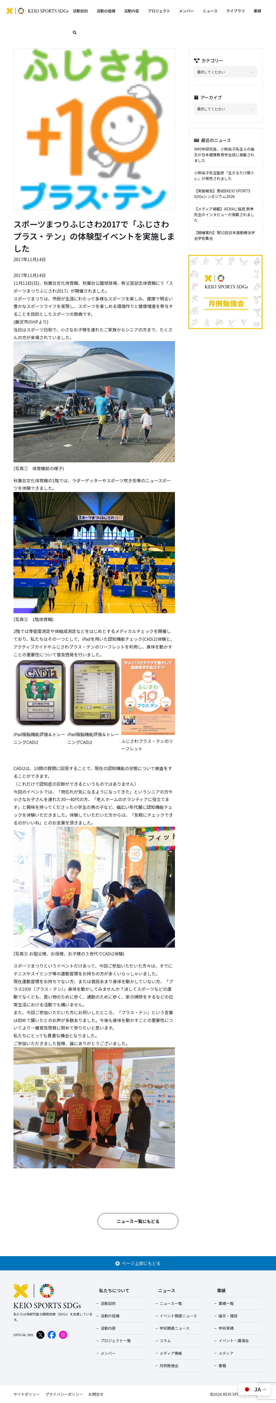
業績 (257, 10)
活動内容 (131, 10)
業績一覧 (225, 1303)
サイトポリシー (26, 1394)
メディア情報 (170, 1353)
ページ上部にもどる (138, 1263)
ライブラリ (235, 10)
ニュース (210, 10)
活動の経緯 (105, 10)
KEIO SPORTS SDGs (37, 11)
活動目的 (80, 10)
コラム (165, 1340)
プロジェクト (159, 10)
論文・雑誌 (227, 1315)
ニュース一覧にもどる (138, 1221)
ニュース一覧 (170, 1303)
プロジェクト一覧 (115, 1340)
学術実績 (225, 1328)
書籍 (222, 1365)
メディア (225, 1353)
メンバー (186, 10)
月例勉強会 (168, 1365)
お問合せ (96, 1394)
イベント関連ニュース (178, 1315)
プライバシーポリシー (64, 1394)
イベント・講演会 (233, 1340)
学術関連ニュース (174, 1328)
